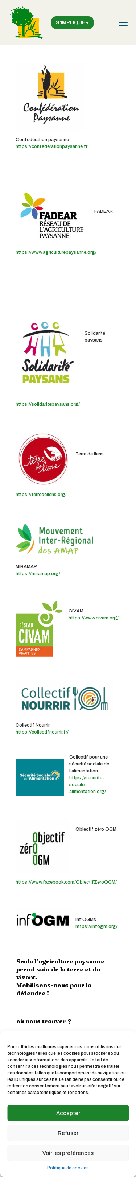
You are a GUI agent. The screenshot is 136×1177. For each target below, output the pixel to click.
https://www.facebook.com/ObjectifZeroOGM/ (66, 882)
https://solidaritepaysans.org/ (48, 404)
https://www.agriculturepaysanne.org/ (56, 252)
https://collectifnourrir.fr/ (42, 732)
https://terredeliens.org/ (41, 494)
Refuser (68, 1133)
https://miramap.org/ (38, 573)
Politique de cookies (68, 1167)
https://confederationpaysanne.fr (51, 146)
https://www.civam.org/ (94, 617)
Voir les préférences (68, 1153)
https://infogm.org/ (96, 926)
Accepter (68, 1113)
